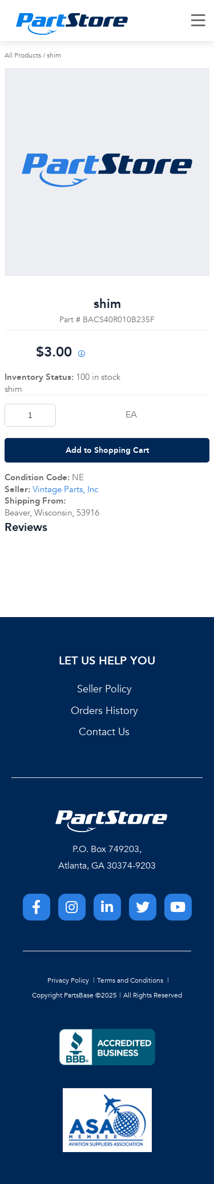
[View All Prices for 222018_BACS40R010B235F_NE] (81, 354)
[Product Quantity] (30, 415)
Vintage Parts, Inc (65, 489)
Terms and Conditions (130, 980)
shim (54, 55)
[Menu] (198, 20)
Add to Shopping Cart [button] (107, 450)
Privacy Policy (68, 980)
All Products (23, 55)
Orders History (104, 711)
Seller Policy (104, 689)
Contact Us (104, 732)
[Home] (72, 24)
